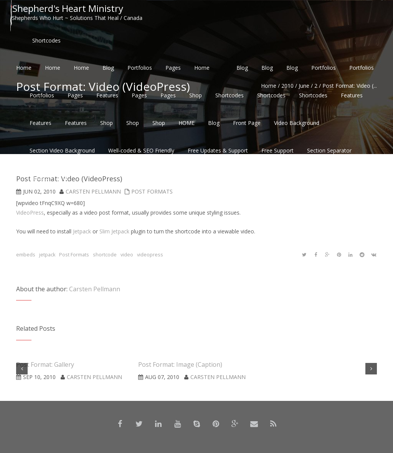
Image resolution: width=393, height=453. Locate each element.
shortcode (105, 254)
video (127, 254)
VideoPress (30, 212)
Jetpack (82, 231)
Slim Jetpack (114, 231)
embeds (25, 254)
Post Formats (74, 254)
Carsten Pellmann (94, 289)
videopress (150, 254)
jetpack (47, 254)
